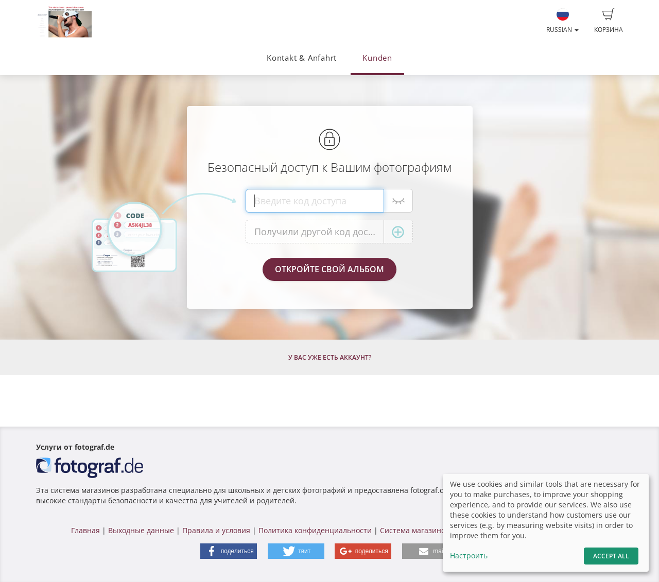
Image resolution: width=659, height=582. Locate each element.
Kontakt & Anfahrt (302, 57)
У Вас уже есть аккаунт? (329, 357)
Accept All (611, 556)
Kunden (377, 57)
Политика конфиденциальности (315, 530)
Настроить (469, 555)
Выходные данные (141, 530)
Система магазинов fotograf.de (435, 530)
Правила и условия (216, 530)
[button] (228, 551)
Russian (562, 21)
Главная (85, 530)
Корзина (608, 21)
